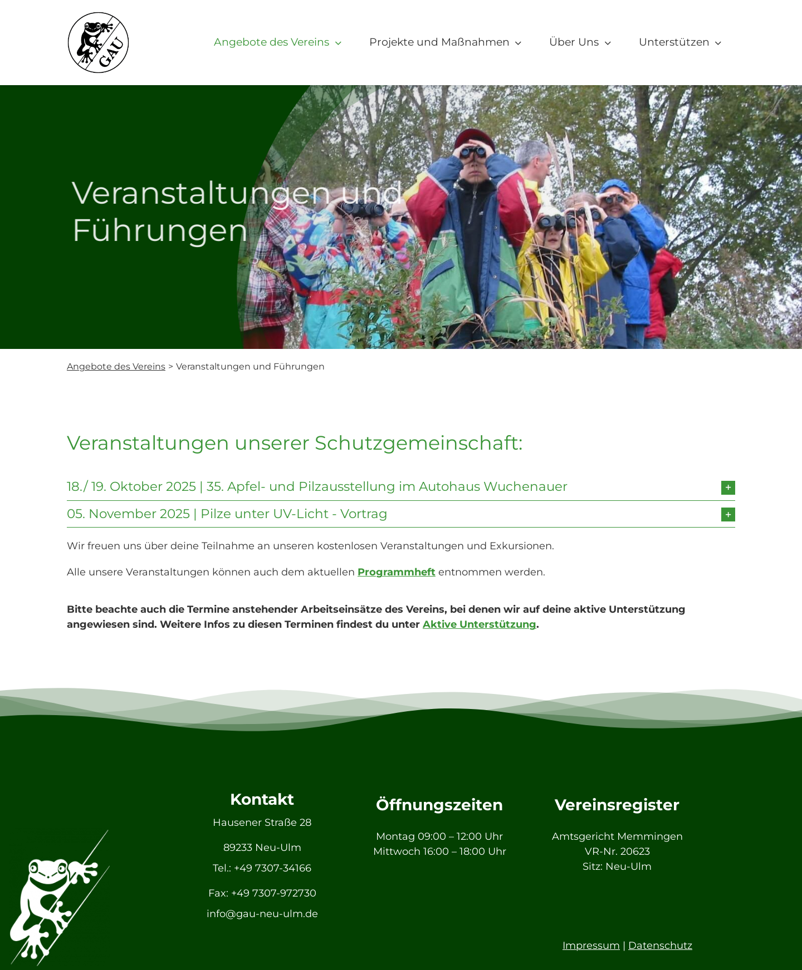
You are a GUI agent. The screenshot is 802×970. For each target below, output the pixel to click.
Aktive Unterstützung (479, 624)
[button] (401, 487)
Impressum (591, 945)
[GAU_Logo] (98, 16)
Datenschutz (660, 945)
